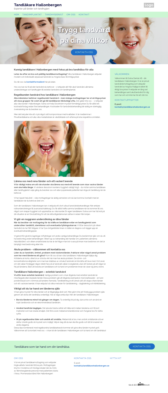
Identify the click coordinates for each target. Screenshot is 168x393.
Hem (16, 14)
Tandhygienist (54, 14)
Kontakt (84, 14)
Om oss (70, 14)
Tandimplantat (32, 14)
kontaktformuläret (35, 82)
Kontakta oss (84, 52)
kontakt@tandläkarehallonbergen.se (132, 107)
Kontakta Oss (142, 346)
